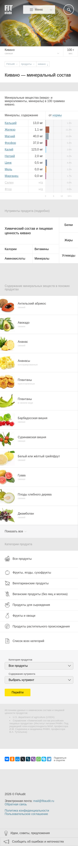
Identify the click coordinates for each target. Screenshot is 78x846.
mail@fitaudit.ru (43, 801)
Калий (9, 149)
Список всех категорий (24, 641)
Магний (10, 136)
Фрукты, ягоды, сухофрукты (28, 572)
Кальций (11, 123)
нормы (57, 115)
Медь (8, 169)
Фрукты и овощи (20, 615)
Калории (11, 249)
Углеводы (68, 255)
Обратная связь (16, 804)
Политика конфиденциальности (27, 810)
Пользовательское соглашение (26, 814)
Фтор (8, 189)
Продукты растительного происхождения (37, 626)
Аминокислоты (15, 258)
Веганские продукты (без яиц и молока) (36, 594)
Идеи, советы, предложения (30, 833)
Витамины (42, 249)
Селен (9, 182)
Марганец (11, 176)
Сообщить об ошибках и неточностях (38, 841)
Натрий (10, 156)
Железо (10, 129)
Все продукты (18, 558)
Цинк (8, 162)
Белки (68, 224)
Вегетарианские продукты (27, 583)
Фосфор (10, 142)
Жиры (68, 240)
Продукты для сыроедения (27, 604)
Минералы (42, 258)
